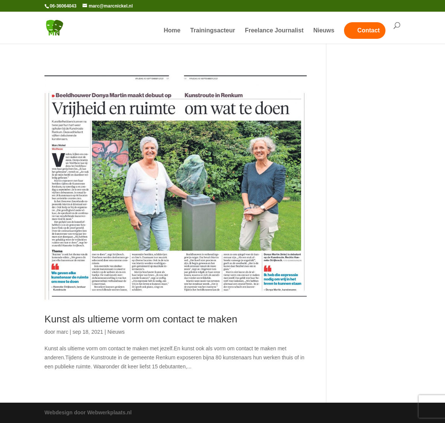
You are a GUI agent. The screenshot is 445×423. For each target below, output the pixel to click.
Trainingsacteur (212, 31)
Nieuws (323, 31)
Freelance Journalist (274, 31)
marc (62, 332)
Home (172, 31)
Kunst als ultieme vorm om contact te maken (140, 319)
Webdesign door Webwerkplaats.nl (88, 412)
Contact (368, 30)
